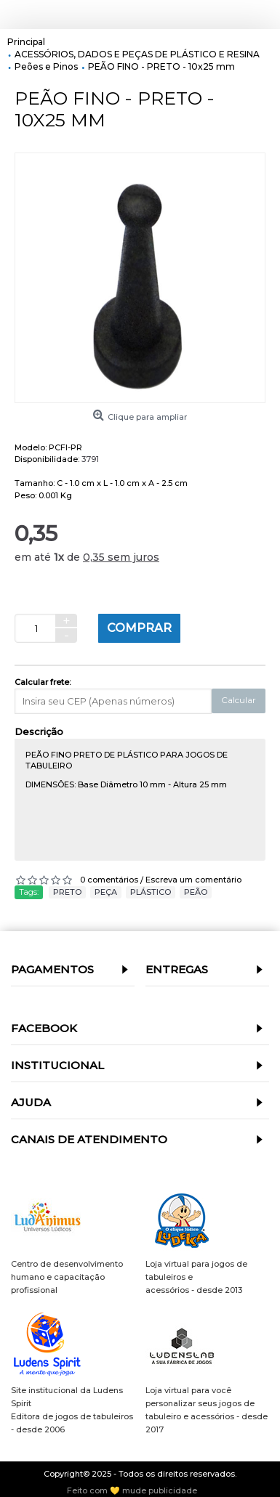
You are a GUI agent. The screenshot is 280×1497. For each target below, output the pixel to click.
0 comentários (109, 880)
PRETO (67, 892)
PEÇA (106, 892)
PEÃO (195, 892)
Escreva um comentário (193, 880)
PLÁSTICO (150, 892)
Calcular (238, 699)
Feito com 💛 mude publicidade (132, 1491)
